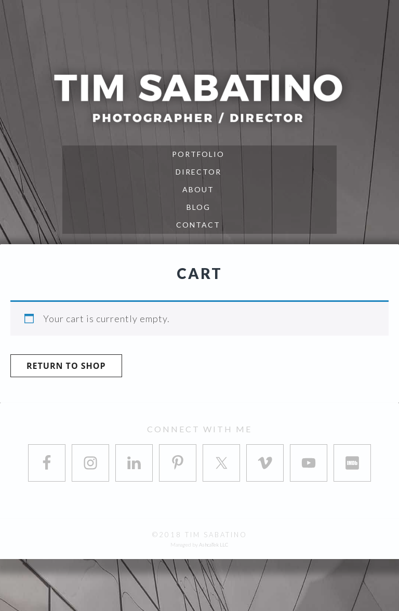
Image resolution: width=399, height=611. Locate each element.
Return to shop (66, 365)
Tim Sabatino (199, 97)
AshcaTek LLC (214, 544)
